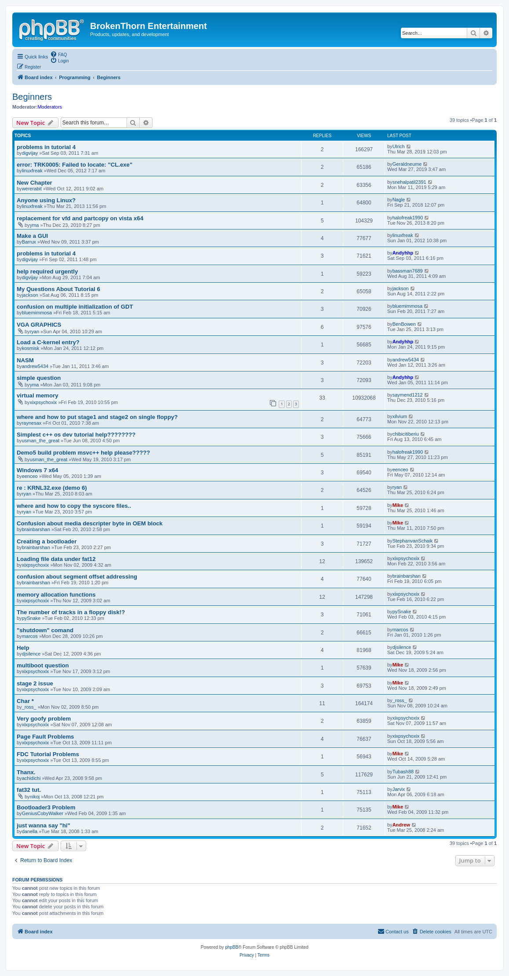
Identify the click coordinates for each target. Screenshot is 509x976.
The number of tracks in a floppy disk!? (71, 612)
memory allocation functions (56, 594)
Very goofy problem (44, 718)
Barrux (29, 241)
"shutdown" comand (45, 630)
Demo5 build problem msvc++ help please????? (83, 452)
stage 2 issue (35, 683)
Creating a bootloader (46, 541)
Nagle (399, 199)
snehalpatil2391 (409, 182)
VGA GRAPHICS (39, 324)
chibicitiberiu (406, 434)
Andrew (401, 824)
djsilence (31, 653)
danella (29, 831)
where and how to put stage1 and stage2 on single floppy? (97, 417)
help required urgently (47, 271)
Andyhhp (403, 252)
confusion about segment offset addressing (77, 576)
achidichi (31, 778)
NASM (25, 360)
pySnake (31, 618)
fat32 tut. (29, 790)
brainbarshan (36, 529)
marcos (30, 636)
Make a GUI (32, 236)
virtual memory (37, 395)
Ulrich (399, 146)
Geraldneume (407, 164)
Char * (25, 701)
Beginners (32, 97)
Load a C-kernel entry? (48, 342)
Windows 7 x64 (37, 470)
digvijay (30, 153)
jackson (30, 295)
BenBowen (404, 324)
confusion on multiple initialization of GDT (75, 306)
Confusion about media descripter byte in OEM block (90, 523)
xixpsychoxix (43, 402)
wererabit (32, 188)
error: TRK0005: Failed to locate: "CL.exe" (74, 164)
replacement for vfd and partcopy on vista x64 (80, 218)
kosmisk (31, 348)
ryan (34, 331)
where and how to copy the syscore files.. (74, 506)
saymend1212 (408, 394)
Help (23, 648)
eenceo (30, 476)
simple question (39, 378)
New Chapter (34, 182)
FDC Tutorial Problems (48, 754)
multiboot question (43, 665)
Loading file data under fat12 (56, 559)
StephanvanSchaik (413, 540)
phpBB (231, 947)
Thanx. (26, 772)
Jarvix (399, 789)
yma (34, 225)
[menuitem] (58, 54)
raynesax (32, 423)
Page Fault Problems (45, 736)
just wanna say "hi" (43, 825)
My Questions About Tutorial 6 (58, 289)
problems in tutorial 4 (46, 147)
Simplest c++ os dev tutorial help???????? (76, 434)
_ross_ (29, 707)
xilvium (400, 416)
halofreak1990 (408, 217)
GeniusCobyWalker (42, 813)
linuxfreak (32, 170)
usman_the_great (41, 440)
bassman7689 (408, 270)
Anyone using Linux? (46, 200)
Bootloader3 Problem (46, 807)
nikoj (35, 796)
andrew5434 (35, 366)
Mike (398, 505)
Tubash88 (403, 771)
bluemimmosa (37, 312)
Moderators (49, 106)
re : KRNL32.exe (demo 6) (52, 487)
